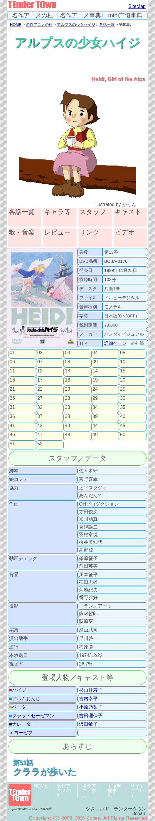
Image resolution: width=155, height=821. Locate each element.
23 (67, 389)
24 (95, 389)
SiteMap (137, 6)
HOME (15, 24)
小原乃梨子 (90, 707)
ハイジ (17, 690)
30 (122, 398)
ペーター (20, 707)
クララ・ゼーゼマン (31, 715)
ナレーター (22, 724)
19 (95, 380)
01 (12, 352)
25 (122, 389)
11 (12, 371)
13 (67, 371)
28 (67, 398)
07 (40, 361)
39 (95, 416)
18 (67, 380)
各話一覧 (106, 24)
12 (40, 371)
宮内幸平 (88, 698)
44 (95, 425)
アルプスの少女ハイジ (76, 24)
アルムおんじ (24, 698)
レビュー (57, 232)
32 (40, 407)
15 (122, 371)
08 (67, 361)
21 (12, 389)
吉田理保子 (90, 715)
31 (12, 407)
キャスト (127, 212)
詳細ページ (115, 343)
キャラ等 (57, 212)
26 (12, 398)
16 (12, 380)
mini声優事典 (125, 15)
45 (122, 425)
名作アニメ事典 (80, 15)
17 (40, 380)
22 (40, 389)
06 (12, 361)
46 (12, 434)
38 (67, 416)
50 (122, 434)
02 (40, 352)
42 (40, 425)
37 (40, 416)
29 (95, 398)
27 (40, 398)
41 (12, 425)
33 (67, 407)
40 (122, 416)
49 (95, 434)
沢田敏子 (88, 724)
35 (122, 407)
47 (40, 434)
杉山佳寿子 (90, 690)
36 (12, 416)
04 (95, 352)
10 (122, 361)
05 (122, 352)
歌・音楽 (22, 232)
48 (67, 434)
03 (67, 352)
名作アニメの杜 (32, 15)
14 (95, 371)
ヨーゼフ (21, 732)
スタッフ (92, 212)
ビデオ (124, 232)
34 (95, 407)
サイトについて (137, 790)
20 (122, 380)
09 (95, 361)
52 (40, 444)
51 (12, 444)
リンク (89, 232)
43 (67, 425)
